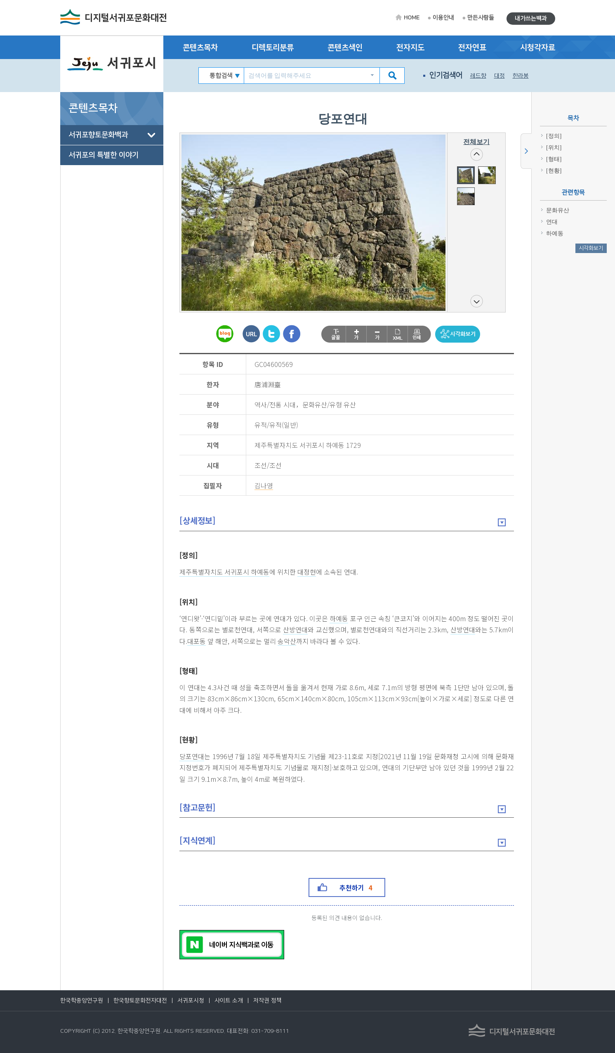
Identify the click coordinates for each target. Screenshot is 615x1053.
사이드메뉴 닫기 (526, 151)
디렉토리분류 (273, 47)
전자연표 (472, 47)
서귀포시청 (190, 1000)
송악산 (287, 641)
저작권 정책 (267, 1000)
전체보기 (476, 141)
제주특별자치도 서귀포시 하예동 (225, 572)
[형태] (189, 670)
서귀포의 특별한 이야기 (103, 155)
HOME (411, 17)
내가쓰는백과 (531, 18)
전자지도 (410, 47)
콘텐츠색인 (345, 47)
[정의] (189, 555)
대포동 (197, 641)
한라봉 (521, 76)
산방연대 (295, 629)
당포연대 (192, 756)
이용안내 (443, 17)
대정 (499, 76)
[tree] (111, 145)
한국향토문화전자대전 (140, 1000)
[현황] (189, 739)
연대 (552, 222)
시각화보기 (591, 248)
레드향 (478, 76)
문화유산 (557, 210)
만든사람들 (480, 17)
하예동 (339, 618)
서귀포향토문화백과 (98, 135)
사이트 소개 (228, 1000)
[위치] (189, 601)
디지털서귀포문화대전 (126, 18)
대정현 (307, 572)
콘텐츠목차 (200, 47)
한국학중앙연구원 (81, 1000)
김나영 (264, 485)
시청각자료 (537, 47)
